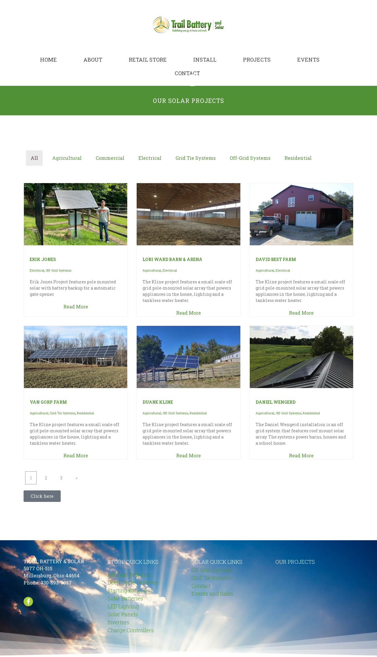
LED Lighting (123, 606)
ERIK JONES (43, 259)
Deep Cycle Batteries (133, 582)
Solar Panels (123, 614)
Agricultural (67, 158)
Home (48, 59)
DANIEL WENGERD (275, 402)
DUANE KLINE (158, 402)
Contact (187, 73)
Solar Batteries (125, 598)
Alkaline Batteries (129, 574)
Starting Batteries (129, 590)
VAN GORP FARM (48, 402)
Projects (257, 59)
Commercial (110, 158)
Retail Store (148, 59)
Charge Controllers (131, 630)
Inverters (118, 622)
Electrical (149, 158)
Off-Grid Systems (250, 158)
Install (204, 59)
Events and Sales (212, 593)
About (92, 59)
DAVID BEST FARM (276, 259)
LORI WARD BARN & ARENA (172, 259)
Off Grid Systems (212, 569)
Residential (298, 158)
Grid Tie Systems (196, 158)
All (34, 158)
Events (308, 59)
